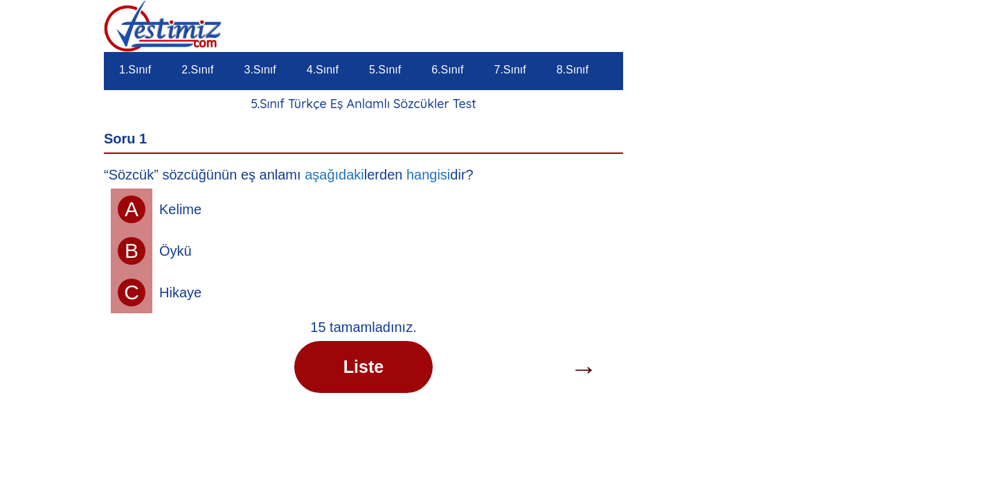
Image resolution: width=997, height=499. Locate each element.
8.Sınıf (573, 70)
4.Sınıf (323, 70)
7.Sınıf (510, 70)
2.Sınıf (197, 70)
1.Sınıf (135, 70)
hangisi (428, 174)
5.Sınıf (385, 70)
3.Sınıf (260, 70)
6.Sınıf (447, 70)
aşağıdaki (334, 174)
